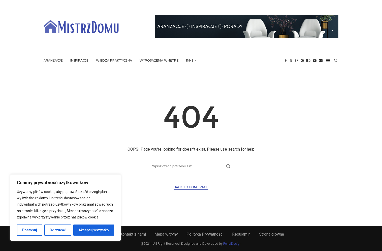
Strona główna (271, 234)
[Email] (321, 60)
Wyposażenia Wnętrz (159, 60)
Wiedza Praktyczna (114, 60)
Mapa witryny (166, 234)
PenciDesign (232, 243)
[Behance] (308, 60)
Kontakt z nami (133, 234)
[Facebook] (286, 60)
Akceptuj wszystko (94, 230)
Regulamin (241, 234)
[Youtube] (314, 60)
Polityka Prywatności (205, 234)
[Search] (335, 60)
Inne (190, 60)
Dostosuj (29, 230)
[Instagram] (296, 60)
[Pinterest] (302, 60)
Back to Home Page (191, 187)
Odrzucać (58, 230)
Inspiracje (79, 60)
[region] (65, 207)
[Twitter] (291, 60)
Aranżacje (53, 60)
